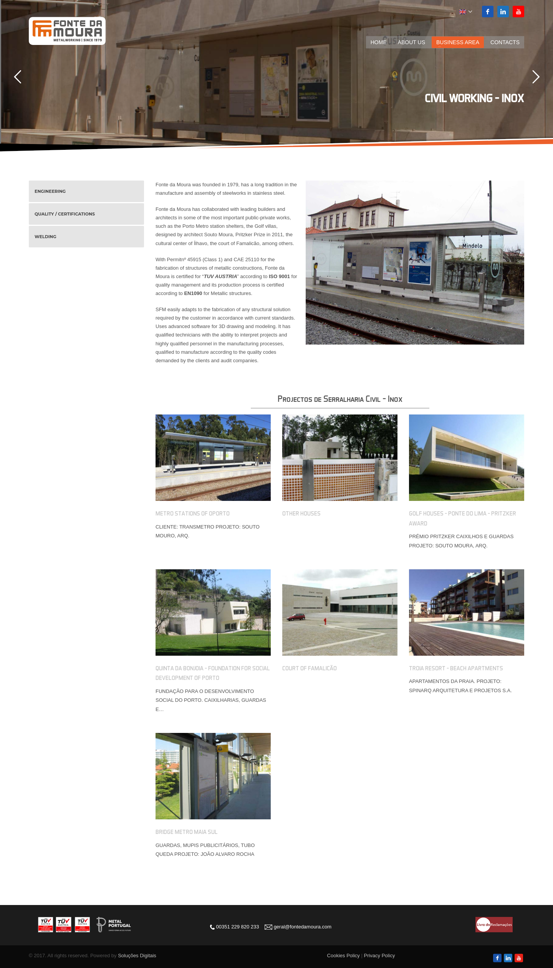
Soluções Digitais (137, 955)
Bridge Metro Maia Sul (187, 831)
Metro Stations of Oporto (193, 513)
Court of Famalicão (309, 668)
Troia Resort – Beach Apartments (456, 668)
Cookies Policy (343, 955)
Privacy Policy (379, 955)
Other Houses (301, 513)
